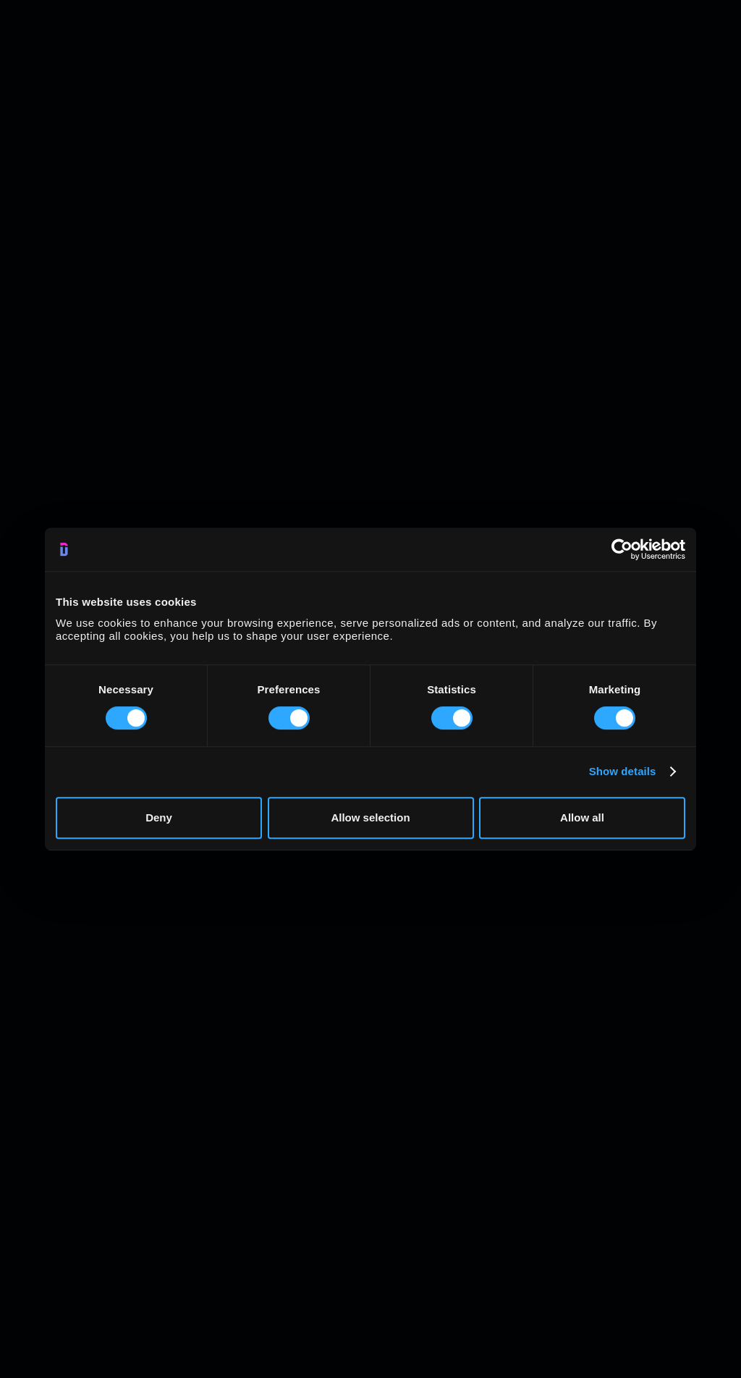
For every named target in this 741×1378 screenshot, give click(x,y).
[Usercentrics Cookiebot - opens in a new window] (622, 549)
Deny (158, 817)
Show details (622, 771)
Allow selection (370, 817)
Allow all (582, 817)
